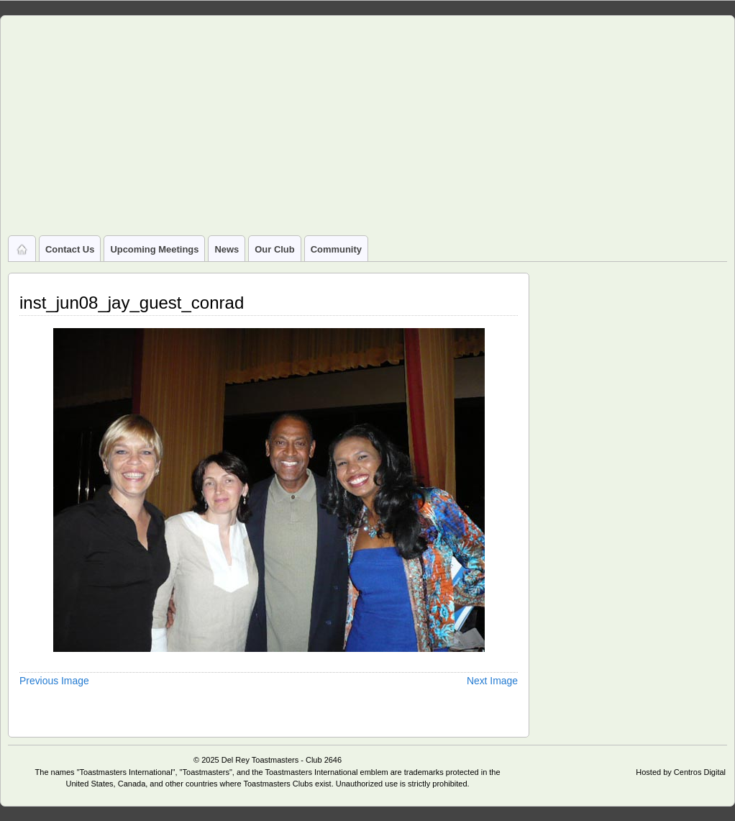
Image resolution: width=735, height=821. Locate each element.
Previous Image (54, 680)
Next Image (492, 680)
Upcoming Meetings (154, 249)
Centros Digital (700, 772)
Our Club (274, 249)
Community (336, 249)
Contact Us (69, 249)
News (226, 249)
